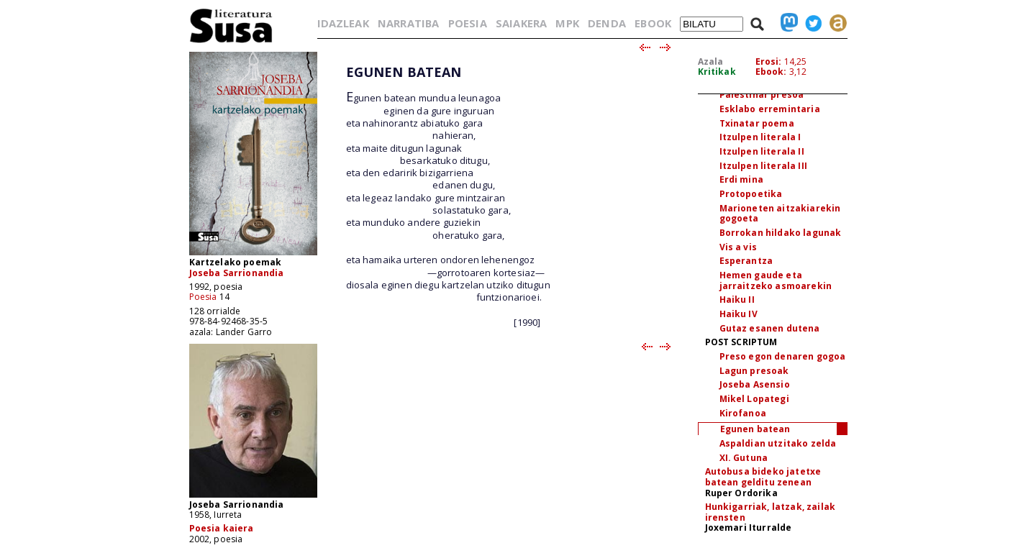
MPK (566, 23)
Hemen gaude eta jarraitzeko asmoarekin (775, 280)
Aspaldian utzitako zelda (778, 443)
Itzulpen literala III (763, 166)
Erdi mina (741, 179)
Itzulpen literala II (761, 151)
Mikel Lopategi (754, 399)
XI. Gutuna (743, 458)
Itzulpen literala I (760, 137)
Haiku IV (738, 314)
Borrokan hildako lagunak (780, 233)
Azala (711, 61)
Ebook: (771, 71)
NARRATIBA (408, 23)
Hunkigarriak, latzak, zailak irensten (770, 512)
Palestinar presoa (761, 94)
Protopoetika (751, 194)
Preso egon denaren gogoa (782, 356)
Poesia (203, 297)
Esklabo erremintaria (769, 109)
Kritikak (717, 71)
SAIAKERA (521, 23)
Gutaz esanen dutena (769, 328)
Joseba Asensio (754, 384)
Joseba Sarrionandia (236, 273)
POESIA (467, 23)
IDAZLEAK (343, 23)
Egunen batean (755, 429)
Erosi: (768, 61)
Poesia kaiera (221, 528)
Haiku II (737, 299)
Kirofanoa (742, 413)
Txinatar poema (756, 123)
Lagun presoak (754, 371)
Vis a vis (738, 247)
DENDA (607, 23)
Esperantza (746, 261)
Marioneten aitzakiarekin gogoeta (780, 213)
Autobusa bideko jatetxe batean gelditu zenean (763, 476)
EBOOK (653, 23)
